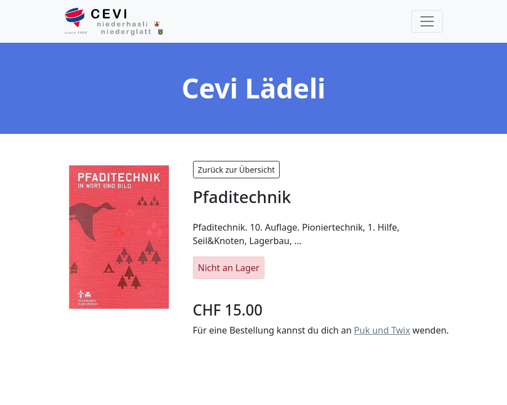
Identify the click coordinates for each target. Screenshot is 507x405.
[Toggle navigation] (427, 21)
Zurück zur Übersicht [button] (236, 169)
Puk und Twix (382, 330)
